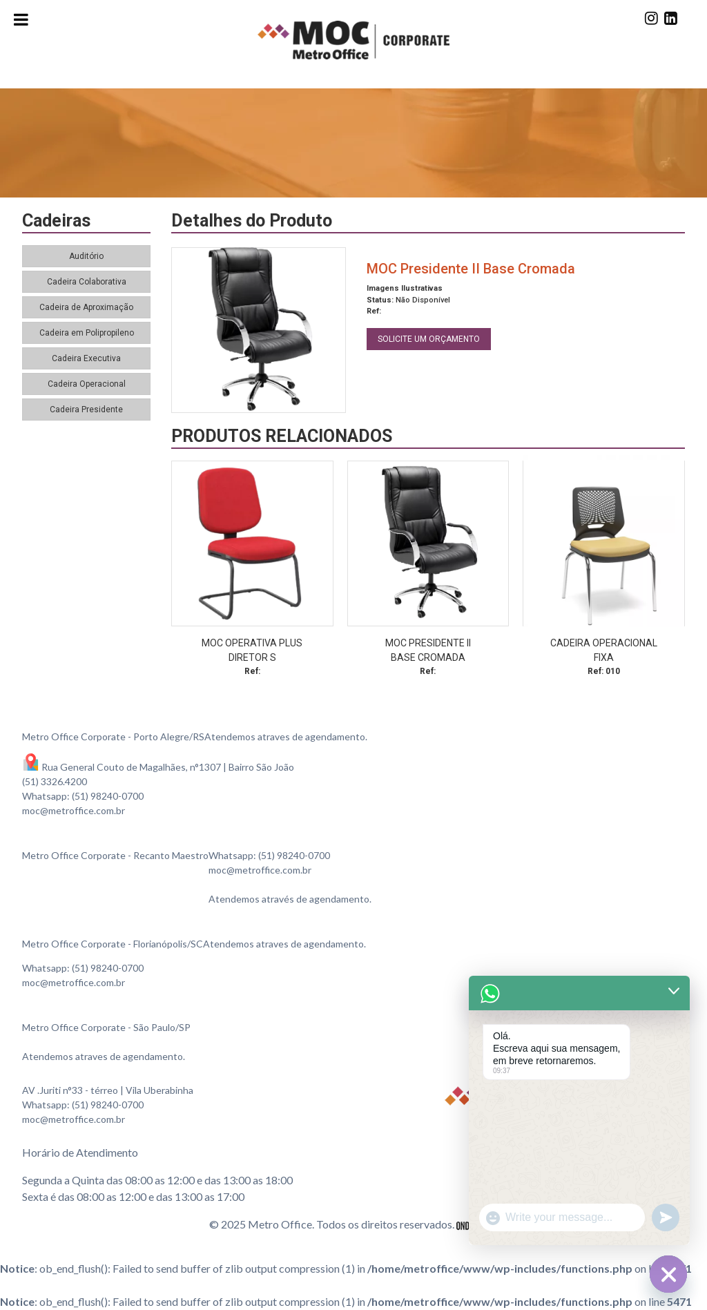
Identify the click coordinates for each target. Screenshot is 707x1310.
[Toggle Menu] (21, 19)
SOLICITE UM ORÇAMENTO (429, 339)
